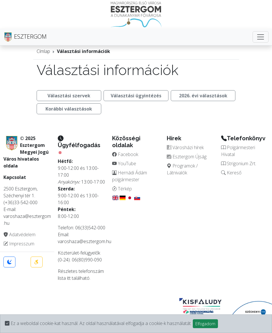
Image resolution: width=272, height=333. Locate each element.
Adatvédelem (19, 234)
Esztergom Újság (187, 156)
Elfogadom (205, 323)
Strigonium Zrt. (238, 163)
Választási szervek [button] (68, 95)
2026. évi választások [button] (203, 95)
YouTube (124, 163)
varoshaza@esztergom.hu (84, 241)
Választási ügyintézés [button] (136, 95)
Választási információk (83, 51)
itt (69, 278)
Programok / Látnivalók (182, 169)
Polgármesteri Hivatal (238, 150)
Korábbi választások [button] (68, 109)
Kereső (231, 173)
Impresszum (18, 244)
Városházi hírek (185, 147)
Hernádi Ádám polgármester (129, 176)
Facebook (125, 154)
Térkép (122, 189)
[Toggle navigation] (261, 37)
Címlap (43, 51)
